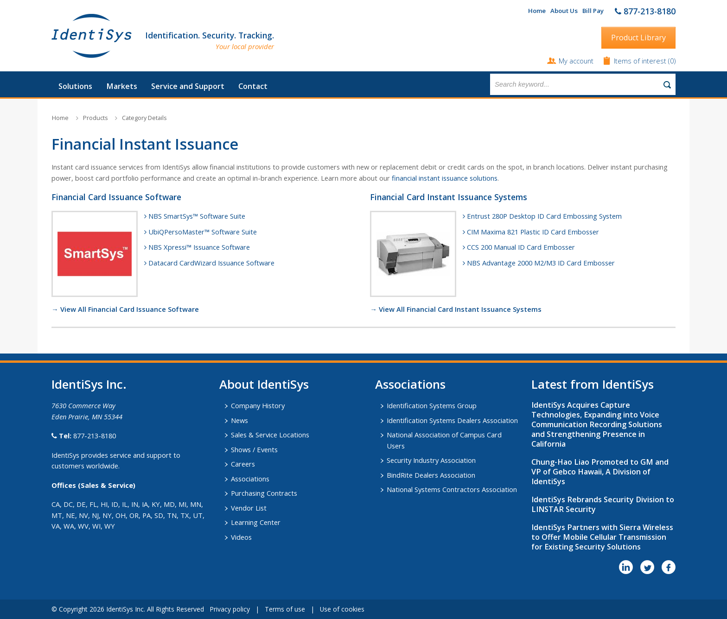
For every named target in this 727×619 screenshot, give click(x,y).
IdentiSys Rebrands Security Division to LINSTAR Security (602, 504)
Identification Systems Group (432, 405)
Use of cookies (342, 609)
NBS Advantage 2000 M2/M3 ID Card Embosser (541, 262)
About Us (564, 10)
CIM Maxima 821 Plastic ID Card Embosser (533, 231)
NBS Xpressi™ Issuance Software (199, 247)
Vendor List (249, 507)
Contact (253, 86)
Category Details (144, 118)
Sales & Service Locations (270, 434)
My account (576, 60)
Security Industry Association (431, 460)
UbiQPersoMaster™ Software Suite (202, 231)
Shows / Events (254, 449)
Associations (250, 478)
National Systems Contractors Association (452, 489)
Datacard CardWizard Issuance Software (211, 262)
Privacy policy (230, 609)
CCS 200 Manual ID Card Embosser (521, 247)
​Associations (410, 384)
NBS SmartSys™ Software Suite (196, 216)
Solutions (75, 86)
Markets (121, 86)
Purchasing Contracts (264, 493)
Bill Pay (593, 10)
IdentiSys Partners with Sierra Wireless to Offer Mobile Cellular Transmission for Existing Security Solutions (602, 537)
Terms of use (285, 609)
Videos (241, 537)
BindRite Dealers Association (431, 475)
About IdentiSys (264, 384)
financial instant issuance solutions (444, 178)
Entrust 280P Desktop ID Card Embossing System (544, 216)
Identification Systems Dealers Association (452, 420)
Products (95, 118)
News (239, 420)
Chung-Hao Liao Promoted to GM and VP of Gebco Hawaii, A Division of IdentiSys (600, 471)
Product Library (638, 37)
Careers (243, 463)
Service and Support (187, 86)
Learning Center (256, 522)
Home (537, 10)
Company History (258, 405)
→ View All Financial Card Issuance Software (125, 309)
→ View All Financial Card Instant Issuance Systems (456, 309)
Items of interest (641, 60)
